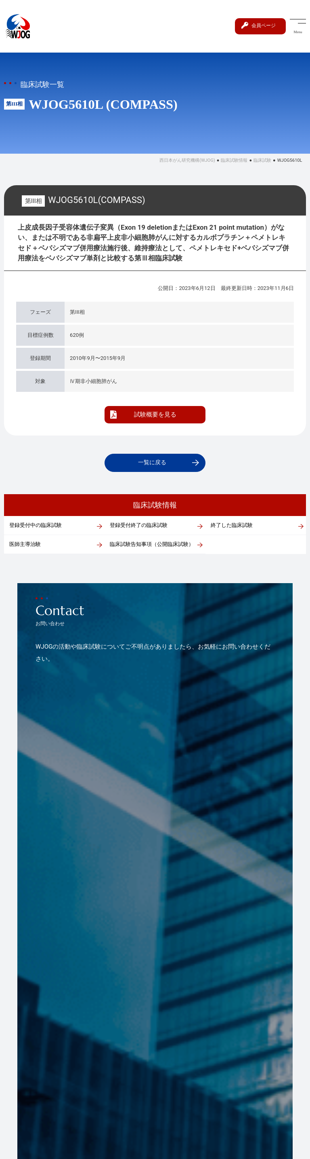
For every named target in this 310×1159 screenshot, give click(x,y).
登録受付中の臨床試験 (35, 526)
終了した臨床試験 (232, 526)
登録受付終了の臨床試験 (139, 526)
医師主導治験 (25, 545)
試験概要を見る (155, 414)
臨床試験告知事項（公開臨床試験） (152, 545)
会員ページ (262, 25)
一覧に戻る (152, 463)
